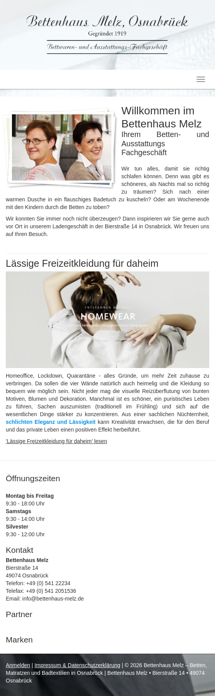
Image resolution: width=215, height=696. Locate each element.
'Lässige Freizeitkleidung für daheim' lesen (56, 441)
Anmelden (18, 665)
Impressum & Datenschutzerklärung (77, 665)
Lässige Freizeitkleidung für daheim (82, 263)
